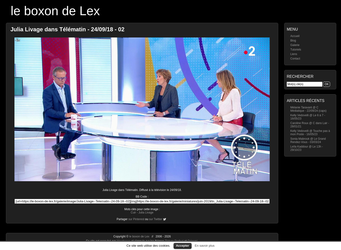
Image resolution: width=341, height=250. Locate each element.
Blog (293, 40)
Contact (295, 58)
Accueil (295, 36)
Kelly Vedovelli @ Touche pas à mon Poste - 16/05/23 (310, 132)
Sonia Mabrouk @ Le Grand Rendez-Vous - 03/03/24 (308, 140)
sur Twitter (155, 219)
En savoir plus (205, 245)
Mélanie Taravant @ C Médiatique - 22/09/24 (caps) (308, 109)
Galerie (295, 45)
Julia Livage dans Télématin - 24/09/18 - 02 (67, 29)
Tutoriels (295, 49)
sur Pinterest (136, 219)
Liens (293, 54)
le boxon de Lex (55, 11)
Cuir (133, 212)
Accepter (182, 245)
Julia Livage (146, 212)
